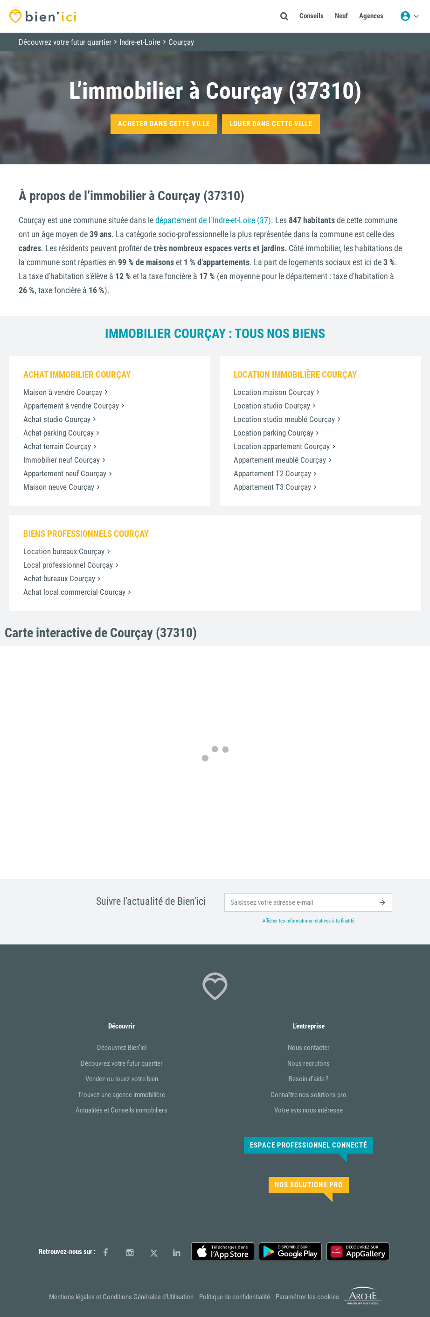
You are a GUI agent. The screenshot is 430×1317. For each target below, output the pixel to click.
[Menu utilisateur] (409, 16)
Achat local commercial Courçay (74, 592)
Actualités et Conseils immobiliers (121, 1110)
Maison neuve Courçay (58, 487)
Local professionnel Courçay (68, 565)
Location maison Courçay (274, 392)
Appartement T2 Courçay (272, 473)
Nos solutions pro (309, 1185)
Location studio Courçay (272, 405)
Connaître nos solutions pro (308, 1095)
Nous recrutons (308, 1063)
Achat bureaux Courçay (59, 578)
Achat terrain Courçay (57, 446)
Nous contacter (309, 1047)
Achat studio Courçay (56, 419)
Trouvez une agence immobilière (121, 1095)
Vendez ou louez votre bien (121, 1079)
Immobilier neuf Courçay (61, 460)
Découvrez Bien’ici (121, 1047)
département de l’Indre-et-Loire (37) (213, 220)
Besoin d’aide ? (308, 1079)
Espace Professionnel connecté (308, 1145)
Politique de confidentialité (234, 1297)
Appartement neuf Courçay (64, 473)
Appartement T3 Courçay (272, 487)
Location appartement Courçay (282, 446)
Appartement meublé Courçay (280, 460)
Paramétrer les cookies (307, 1297)
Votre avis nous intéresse (308, 1110)
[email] (308, 902)
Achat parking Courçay (58, 432)
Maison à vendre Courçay (62, 392)
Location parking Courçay (273, 432)
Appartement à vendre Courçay (71, 405)
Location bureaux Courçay (63, 551)
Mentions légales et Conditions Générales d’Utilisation (121, 1297)
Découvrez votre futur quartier (122, 1063)
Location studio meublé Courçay (284, 419)
